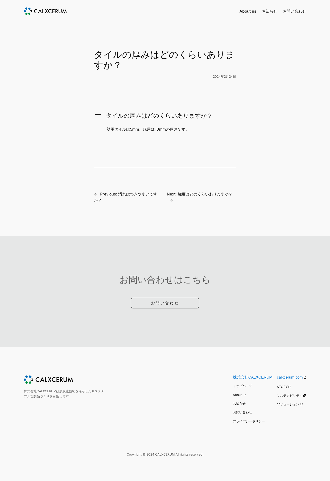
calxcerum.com (291, 377)
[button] (165, 115)
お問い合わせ (165, 303)
